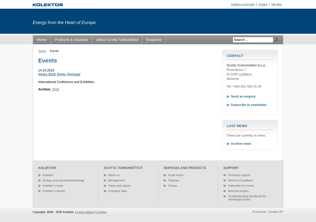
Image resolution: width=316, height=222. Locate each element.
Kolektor (48, 175)
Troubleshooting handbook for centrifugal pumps (247, 198)
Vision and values (119, 185)
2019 (55, 89)
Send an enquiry (243, 96)
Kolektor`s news (53, 185)
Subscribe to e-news (241, 185)
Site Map (276, 4)
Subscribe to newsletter (249, 105)
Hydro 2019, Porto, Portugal (59, 74)
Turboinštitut (48, 4)
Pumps (172, 185)
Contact (262, 4)
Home (42, 40)
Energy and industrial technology (63, 180)
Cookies (101, 212)
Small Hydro (176, 175)
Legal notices (85, 212)
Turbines (173, 180)
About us (113, 175)
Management (116, 180)
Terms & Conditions (240, 180)
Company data (117, 190)
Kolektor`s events (54, 190)
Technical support (239, 175)
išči (276, 39)
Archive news (241, 144)
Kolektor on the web (242, 4)
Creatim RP (275, 211)
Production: (259, 211)
